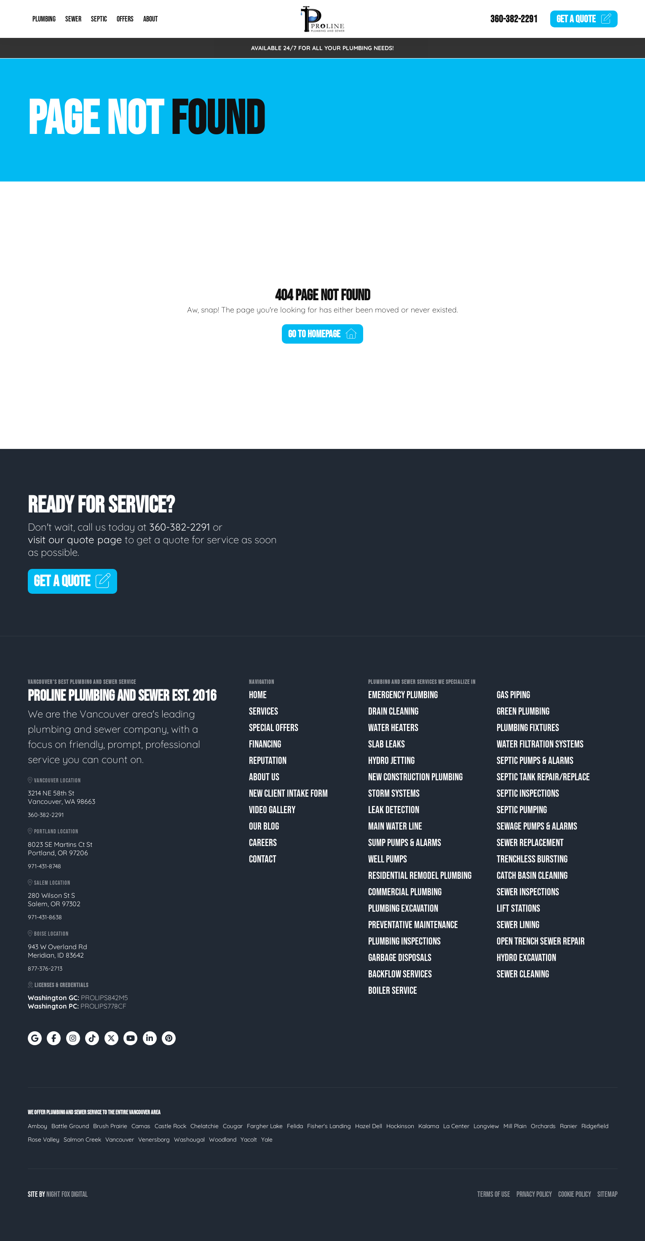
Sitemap (607, 1194)
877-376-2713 (45, 968)
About (150, 19)
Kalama (428, 1126)
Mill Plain (515, 1126)
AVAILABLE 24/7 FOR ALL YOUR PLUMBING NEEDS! (322, 48)
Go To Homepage (322, 334)
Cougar (233, 1126)
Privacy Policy (534, 1194)
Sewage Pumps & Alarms (537, 826)
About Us (264, 777)
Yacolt (249, 1139)
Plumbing (44, 19)
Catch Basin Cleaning (532, 876)
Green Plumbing (523, 711)
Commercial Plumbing (405, 892)
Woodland (222, 1139)
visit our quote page (75, 539)
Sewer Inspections (528, 892)
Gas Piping (513, 695)
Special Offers (273, 728)
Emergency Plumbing (403, 695)
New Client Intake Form (288, 793)
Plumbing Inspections (404, 941)
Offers (125, 19)
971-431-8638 (45, 917)
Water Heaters (393, 728)
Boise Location (48, 933)
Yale (267, 1139)
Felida (295, 1126)
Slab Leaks (386, 744)
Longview (486, 1126)
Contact (262, 859)
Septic (99, 19)
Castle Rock (170, 1126)
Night (53, 1194)
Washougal (189, 1139)
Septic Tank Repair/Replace (543, 777)
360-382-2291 (514, 19)
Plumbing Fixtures (528, 728)
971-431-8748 (44, 866)
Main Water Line (395, 826)
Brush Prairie (110, 1126)
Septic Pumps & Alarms (535, 761)
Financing (265, 744)
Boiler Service (392, 991)
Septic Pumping (522, 810)
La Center (456, 1126)
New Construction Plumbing (415, 777)
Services (263, 711)
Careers (263, 843)
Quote (584, 19)
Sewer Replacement (530, 843)
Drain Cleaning (393, 711)
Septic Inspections (528, 793)
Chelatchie (204, 1126)
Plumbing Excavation (403, 908)
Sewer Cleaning (523, 974)
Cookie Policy (574, 1194)
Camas (140, 1126)
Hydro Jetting (391, 761)
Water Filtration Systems (540, 744)
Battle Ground (70, 1126)
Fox (66, 1194)
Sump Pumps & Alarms (404, 843)
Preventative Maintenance (413, 925)
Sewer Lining (518, 925)
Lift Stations (518, 908)
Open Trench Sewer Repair (541, 941)
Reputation (267, 761)
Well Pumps (387, 859)
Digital (79, 1194)
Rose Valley (43, 1139)
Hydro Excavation (526, 958)
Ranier (568, 1126)
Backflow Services (400, 974)
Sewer (73, 19)
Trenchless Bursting (532, 859)
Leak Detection (393, 810)
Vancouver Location (54, 780)
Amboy (37, 1126)
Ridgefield (594, 1126)
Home (258, 695)
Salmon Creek (82, 1139)
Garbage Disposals (399, 958)
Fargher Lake (265, 1126)
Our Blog (264, 826)
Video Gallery (272, 810)
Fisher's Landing (329, 1126)
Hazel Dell (368, 1126)
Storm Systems (394, 793)
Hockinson (400, 1126)
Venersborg (154, 1139)
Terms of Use (493, 1194)
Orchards (543, 1126)
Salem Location (49, 882)
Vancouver (119, 1139)
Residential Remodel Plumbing (419, 876)
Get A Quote (72, 582)
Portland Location (53, 831)
